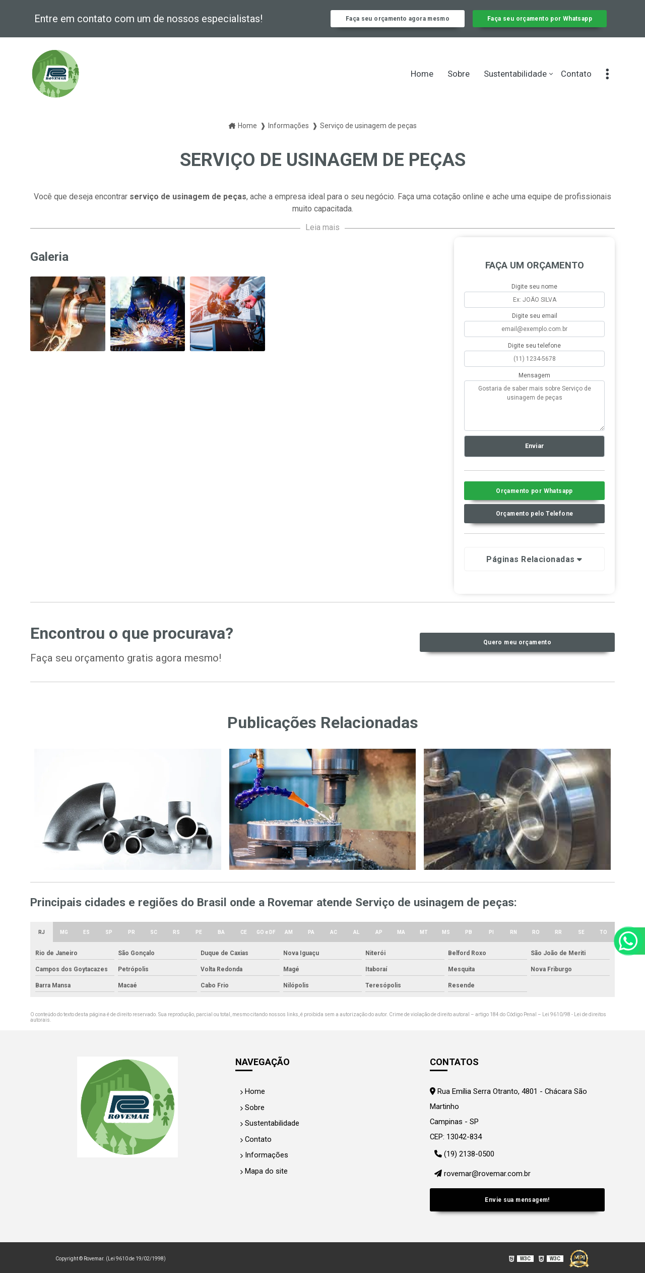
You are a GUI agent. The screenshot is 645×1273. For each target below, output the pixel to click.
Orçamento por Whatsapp (534, 504)
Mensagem (534, 386)
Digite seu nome (534, 297)
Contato (576, 85)
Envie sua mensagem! (517, 1202)
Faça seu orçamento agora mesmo (397, 24)
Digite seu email (534, 326)
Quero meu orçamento (517, 658)
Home (422, 85)
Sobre (458, 85)
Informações (260, 1165)
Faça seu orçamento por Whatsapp (539, 24)
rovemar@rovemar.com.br (479, 1182)
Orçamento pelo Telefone (534, 529)
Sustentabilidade (515, 85)
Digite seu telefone (534, 356)
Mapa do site (261, 1180)
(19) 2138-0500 (462, 1167)
